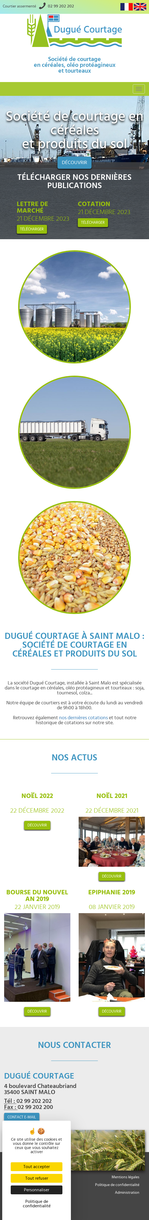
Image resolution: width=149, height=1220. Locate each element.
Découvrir (74, 162)
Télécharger (32, 229)
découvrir (37, 825)
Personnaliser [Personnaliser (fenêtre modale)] (36, 1190)
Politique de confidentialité (117, 1185)
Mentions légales (125, 1177)
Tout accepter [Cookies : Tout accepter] (36, 1166)
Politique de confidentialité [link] (37, 1203)
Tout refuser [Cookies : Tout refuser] (36, 1178)
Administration (127, 1193)
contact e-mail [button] (21, 1117)
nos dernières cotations (83, 717)
